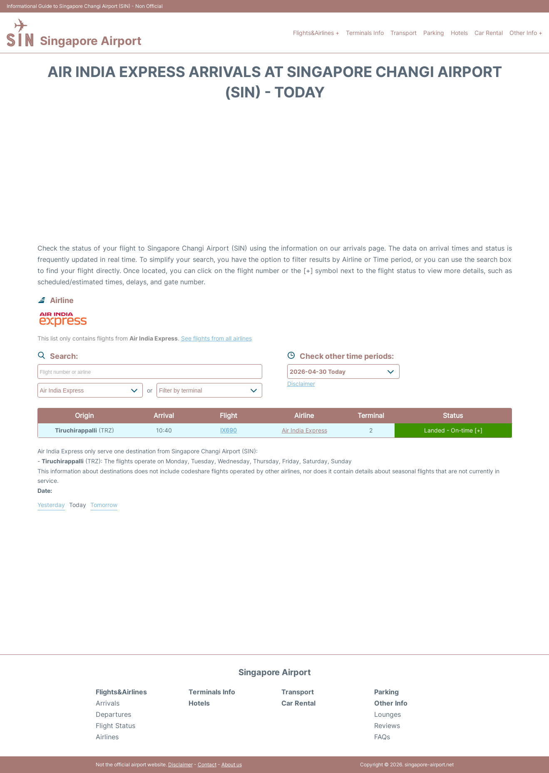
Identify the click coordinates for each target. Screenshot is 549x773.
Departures (113, 714)
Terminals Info (365, 32)
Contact (207, 764)
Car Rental (488, 32)
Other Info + (525, 32)
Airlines (107, 737)
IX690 (228, 430)
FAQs (382, 737)
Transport (403, 32)
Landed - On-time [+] (453, 430)
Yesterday (51, 504)
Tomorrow (103, 504)
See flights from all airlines (216, 338)
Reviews (387, 725)
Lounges (387, 714)
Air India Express (304, 430)
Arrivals (107, 703)
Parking (433, 32)
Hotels (459, 32)
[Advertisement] (274, 176)
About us (231, 764)
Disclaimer (180, 764)
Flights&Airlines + (316, 32)
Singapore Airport (91, 41)
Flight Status (115, 725)
